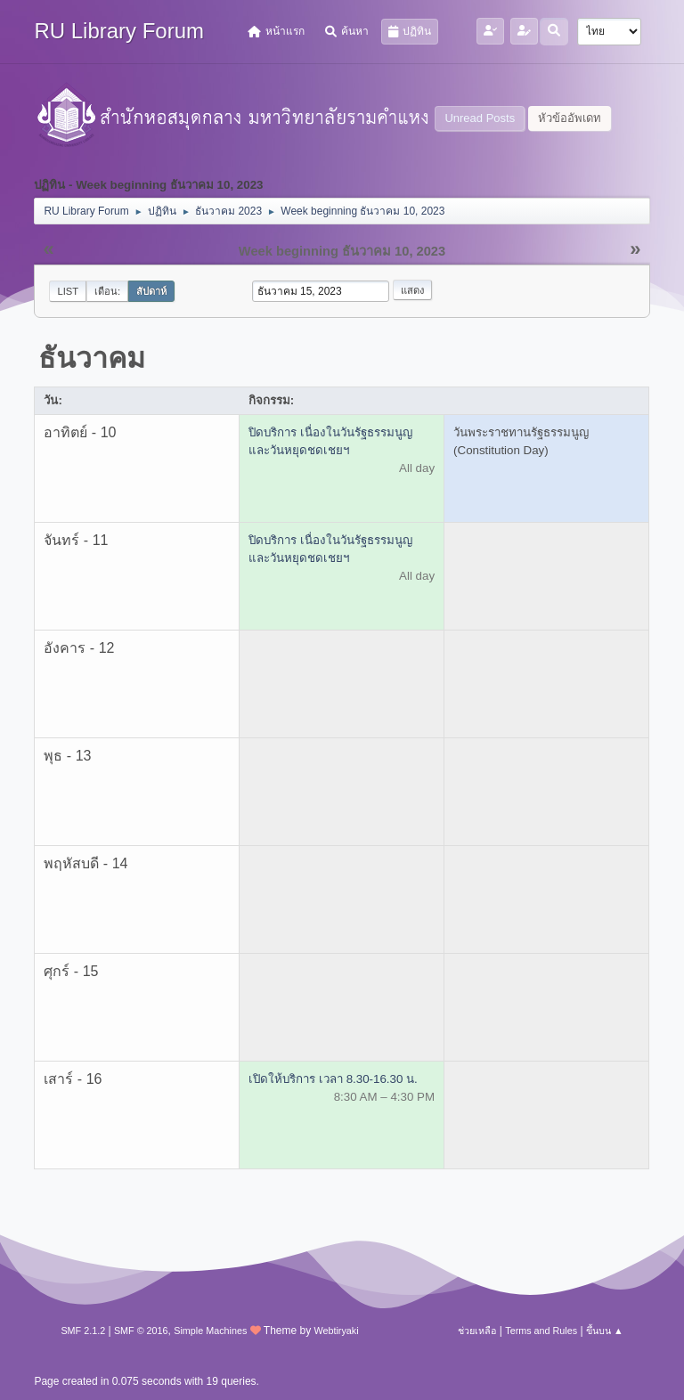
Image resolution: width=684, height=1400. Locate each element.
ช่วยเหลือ (477, 1330)
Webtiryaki (336, 1330)
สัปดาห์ (151, 291)
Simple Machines (210, 1330)
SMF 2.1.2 (83, 1330)
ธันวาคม (91, 358)
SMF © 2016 (141, 1330)
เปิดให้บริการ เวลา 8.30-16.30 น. (333, 1079)
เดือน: (107, 291)
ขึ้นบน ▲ (604, 1330)
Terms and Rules (541, 1330)
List (67, 291)
